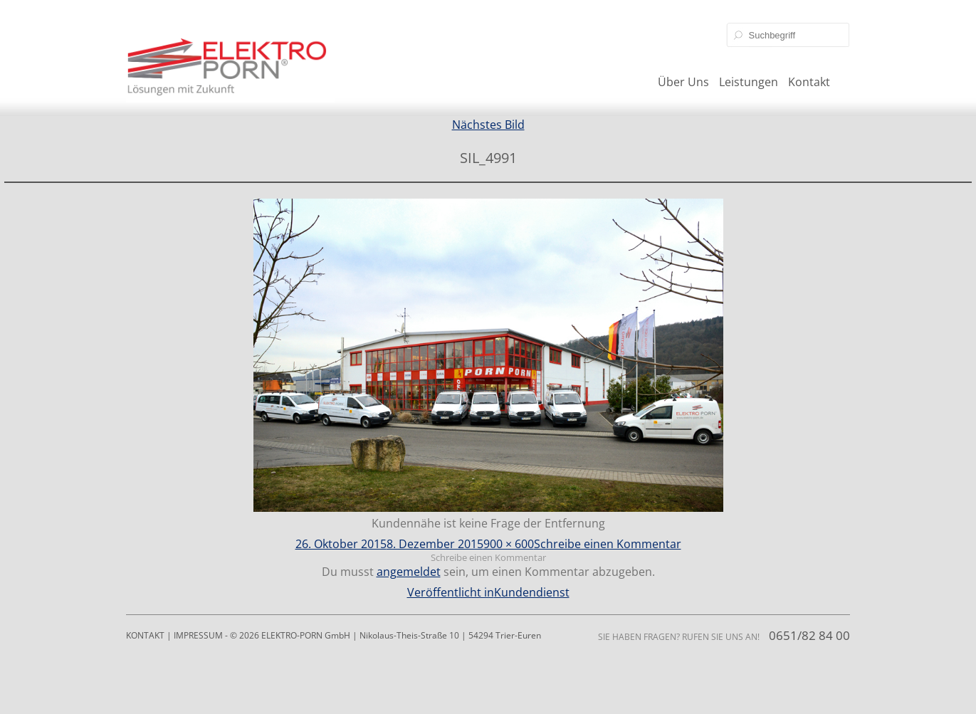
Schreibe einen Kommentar (607, 544)
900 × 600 (508, 544)
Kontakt (809, 82)
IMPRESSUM (198, 635)
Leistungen (748, 82)
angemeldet (409, 571)
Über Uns (683, 82)
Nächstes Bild (488, 124)
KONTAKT (145, 635)
